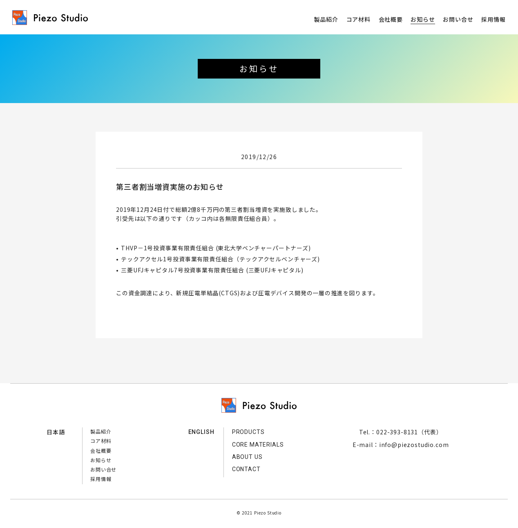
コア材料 (358, 19)
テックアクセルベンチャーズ (278, 259)
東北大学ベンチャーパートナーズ (263, 248)
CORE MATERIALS (258, 444)
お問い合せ (458, 19)
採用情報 (493, 19)
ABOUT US (247, 457)
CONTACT (246, 469)
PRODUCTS (248, 432)
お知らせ (423, 19)
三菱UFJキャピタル (274, 270)
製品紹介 (326, 19)
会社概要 (391, 19)
